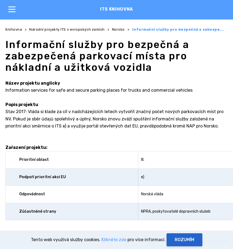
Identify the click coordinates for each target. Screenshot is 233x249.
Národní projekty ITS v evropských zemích (67, 29)
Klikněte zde (113, 239)
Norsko (118, 29)
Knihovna (13, 29)
